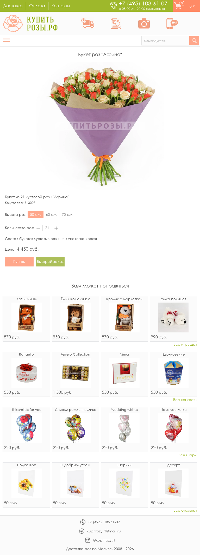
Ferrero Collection (75, 355)
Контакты (61, 5)
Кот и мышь (26, 299)
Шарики (124, 465)
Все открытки (185, 510)
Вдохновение (173, 355)
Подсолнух (26, 465)
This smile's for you (26, 410)
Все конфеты (185, 400)
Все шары (187, 455)
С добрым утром (75, 465)
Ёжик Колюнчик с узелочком (75, 299)
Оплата (37, 5)
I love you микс (173, 410)
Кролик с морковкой (124, 299)
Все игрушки (185, 344)
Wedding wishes (124, 410)
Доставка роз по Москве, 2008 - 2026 (100, 548)
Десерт (173, 465)
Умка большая (173, 299)
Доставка (13, 5)
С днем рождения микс (75, 410)
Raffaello (26, 355)
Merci (124, 355)
